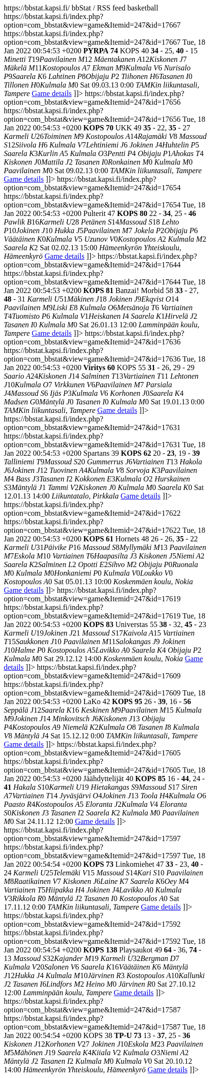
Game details (52, 93)
